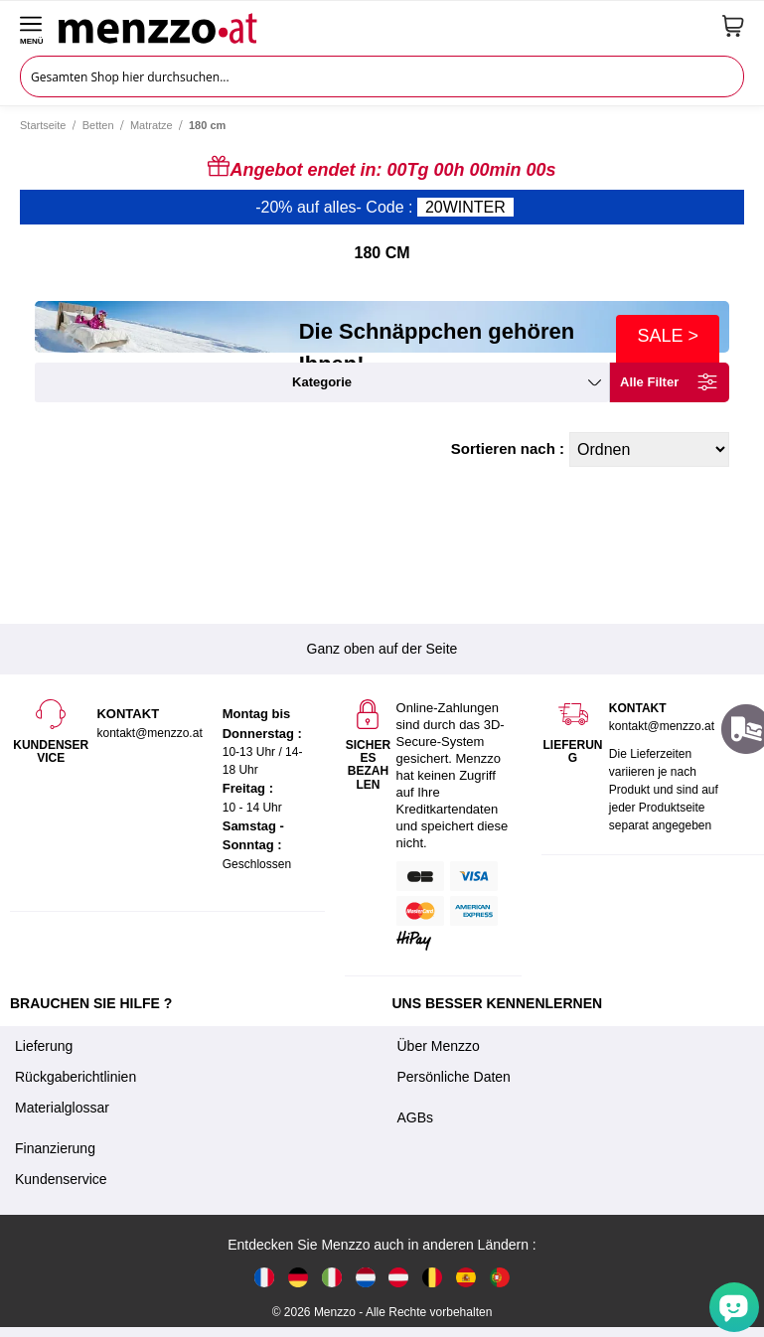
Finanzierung (55, 1148)
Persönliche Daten (454, 1077)
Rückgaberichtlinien (75, 1077)
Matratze (151, 125)
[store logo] (383, 26)
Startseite (43, 125)
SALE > (667, 336)
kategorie (322, 381)
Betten (98, 125)
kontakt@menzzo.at (661, 726)
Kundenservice (61, 1179)
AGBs (415, 1117)
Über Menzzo (438, 1046)
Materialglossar (62, 1107)
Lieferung (44, 1046)
